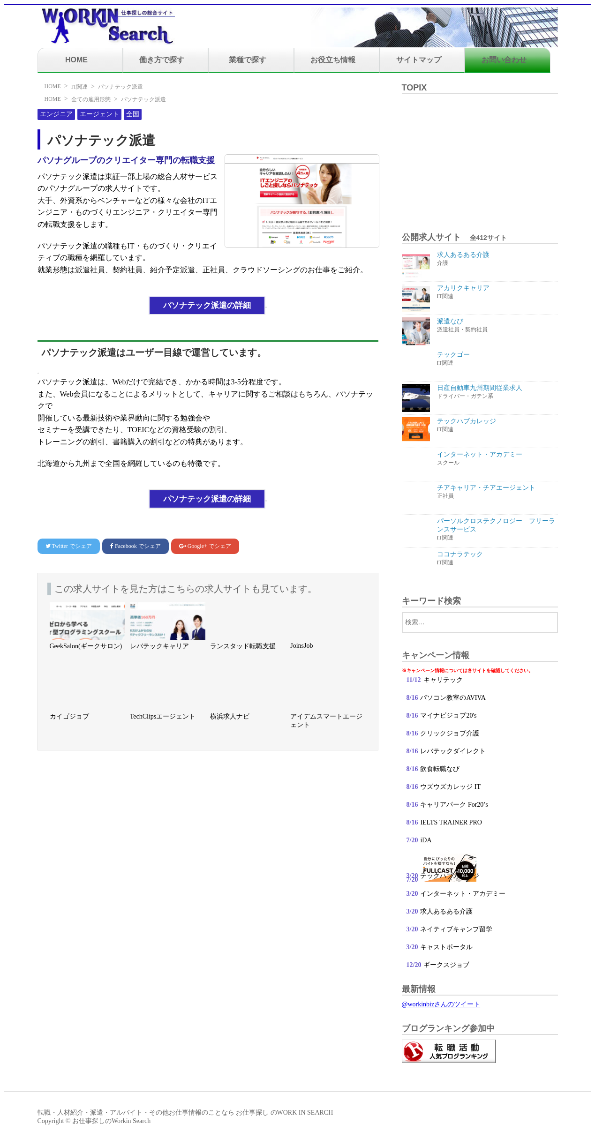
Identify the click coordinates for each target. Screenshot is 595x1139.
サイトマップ (418, 60)
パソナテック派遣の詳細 (207, 305)
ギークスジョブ (446, 964)
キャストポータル (446, 947)
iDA (425, 840)
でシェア (68, 546)
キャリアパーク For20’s (454, 804)
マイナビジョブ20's (448, 715)
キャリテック (443, 679)
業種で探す (247, 60)
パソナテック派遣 (120, 86)
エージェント (99, 114)
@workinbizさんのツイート (441, 1004)
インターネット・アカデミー (463, 893)
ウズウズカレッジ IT (450, 786)
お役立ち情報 (332, 60)
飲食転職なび (440, 768)
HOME (76, 60)
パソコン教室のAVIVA (453, 697)
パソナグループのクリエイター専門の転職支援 (126, 160)
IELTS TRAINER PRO (451, 822)
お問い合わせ (504, 60)
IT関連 (79, 86)
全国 (132, 114)
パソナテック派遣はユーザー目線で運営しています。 (153, 352)
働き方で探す (161, 60)
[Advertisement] (479, 157)
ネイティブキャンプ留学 (456, 929)
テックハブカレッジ (449, 875)
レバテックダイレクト (453, 751)
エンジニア (56, 114)
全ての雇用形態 (91, 99)
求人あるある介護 (446, 911)
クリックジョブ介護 (449, 733)
